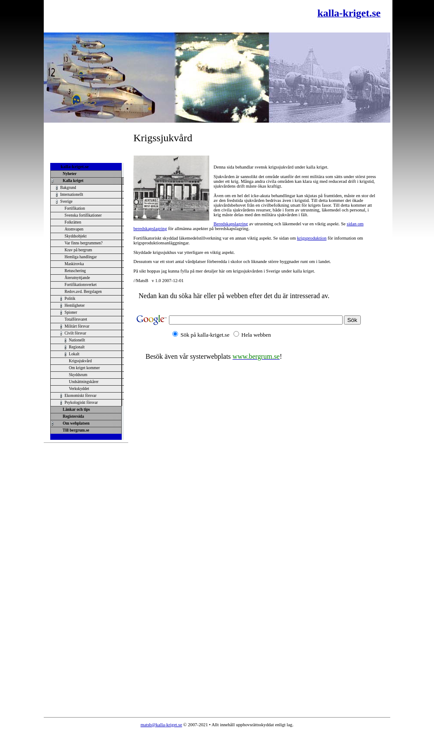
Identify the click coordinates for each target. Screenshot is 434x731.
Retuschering (75, 271)
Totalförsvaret (76, 319)
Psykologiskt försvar (81, 402)
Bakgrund (68, 187)
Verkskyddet (79, 389)
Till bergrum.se (75, 430)
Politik (70, 298)
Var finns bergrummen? (84, 243)
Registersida (72, 416)
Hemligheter (75, 305)
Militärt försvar (77, 326)
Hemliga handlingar (81, 257)
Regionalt (76, 347)
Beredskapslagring (231, 223)
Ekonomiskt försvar (81, 395)
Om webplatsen (75, 423)
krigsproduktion (312, 238)
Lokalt (74, 354)
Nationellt (77, 340)
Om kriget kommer (84, 368)
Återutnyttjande (77, 278)
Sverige (66, 201)
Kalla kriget (72, 181)
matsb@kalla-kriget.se (161, 724)
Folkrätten (73, 222)
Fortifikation (75, 208)
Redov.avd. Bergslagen (83, 291)
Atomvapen (74, 229)
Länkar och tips (75, 409)
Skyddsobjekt (76, 236)
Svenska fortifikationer (83, 215)
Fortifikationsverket (81, 285)
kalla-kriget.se (75, 166)
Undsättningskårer (83, 382)
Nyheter (69, 174)
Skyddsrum (78, 375)
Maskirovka (74, 264)
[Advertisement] (150, 16)
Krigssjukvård (80, 361)
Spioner (71, 312)
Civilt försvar (75, 333)
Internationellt (71, 194)
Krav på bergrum (78, 250)
